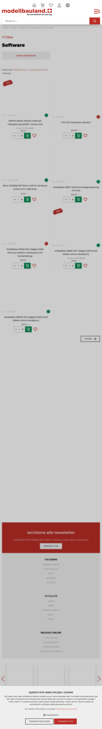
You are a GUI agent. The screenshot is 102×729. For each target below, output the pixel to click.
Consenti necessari (39, 721)
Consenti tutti (65, 721)
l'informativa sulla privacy (66, 709)
